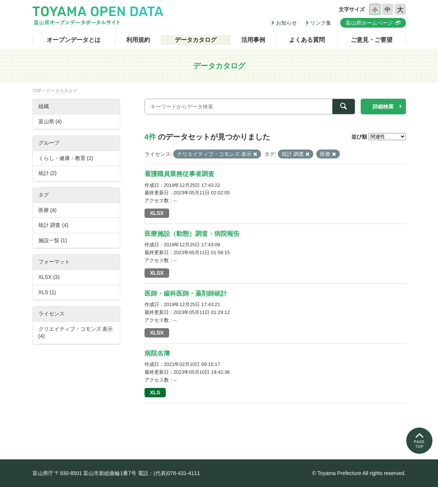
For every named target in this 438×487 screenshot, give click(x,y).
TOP (36, 91)
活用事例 (253, 40)
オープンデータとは (73, 40)
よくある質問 (307, 40)
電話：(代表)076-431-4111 (169, 473)
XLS (155, 392)
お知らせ (286, 22)
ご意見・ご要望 (371, 40)
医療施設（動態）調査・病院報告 (192, 233)
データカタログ (196, 40)
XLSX (157, 213)
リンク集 (320, 22)
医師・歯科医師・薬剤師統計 (186, 293)
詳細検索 (383, 107)
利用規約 (138, 40)
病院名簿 (157, 353)
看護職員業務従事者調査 (179, 174)
